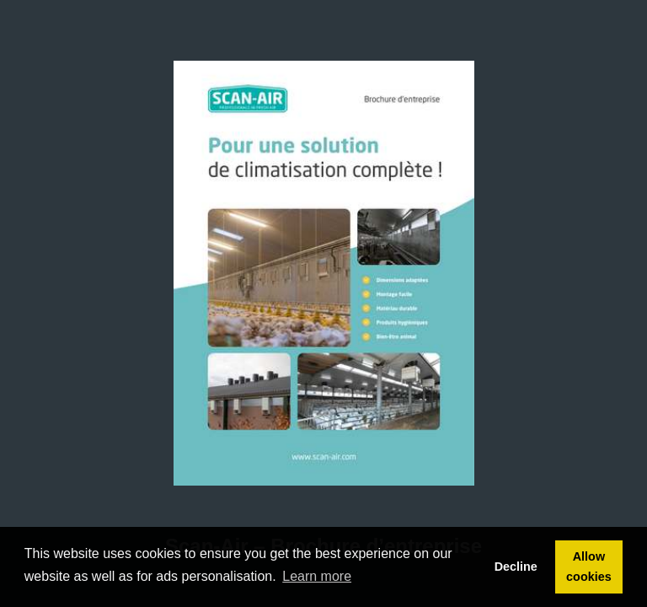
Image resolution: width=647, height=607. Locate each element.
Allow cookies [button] (589, 566)
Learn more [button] (316, 576)
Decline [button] (516, 566)
